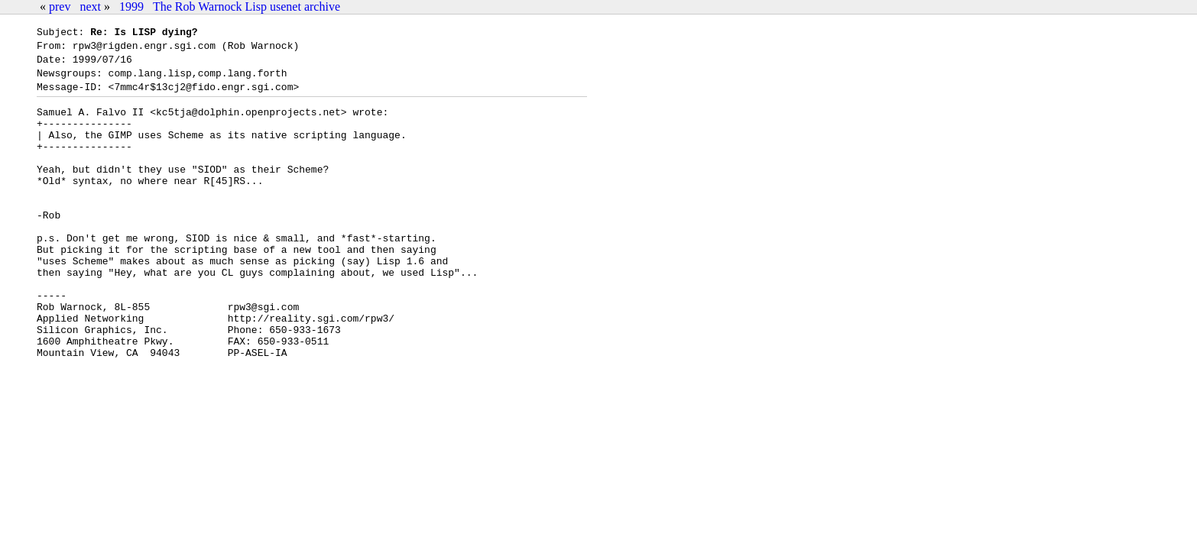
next (90, 6)
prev (59, 6)
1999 (131, 6)
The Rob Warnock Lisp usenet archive (246, 6)
